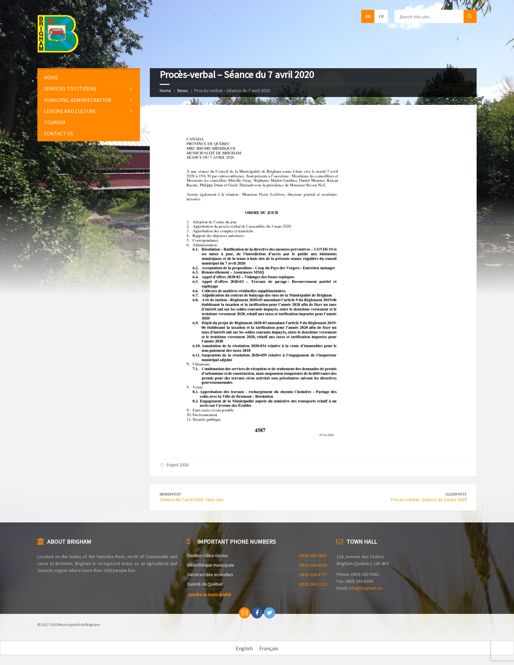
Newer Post (170, 494)
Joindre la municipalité (209, 594)
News (182, 90)
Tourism (55, 122)
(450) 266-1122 (313, 584)
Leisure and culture (70, 111)
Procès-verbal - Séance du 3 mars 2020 (429, 499)
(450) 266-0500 (313, 565)
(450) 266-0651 (313, 555)
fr (381, 16)
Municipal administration (77, 100)
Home (165, 90)
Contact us (58, 133)
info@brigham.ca (365, 588)
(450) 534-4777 (313, 574)
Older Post (456, 494)
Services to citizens (70, 88)
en (368, 16)
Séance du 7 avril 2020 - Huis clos (192, 499)
